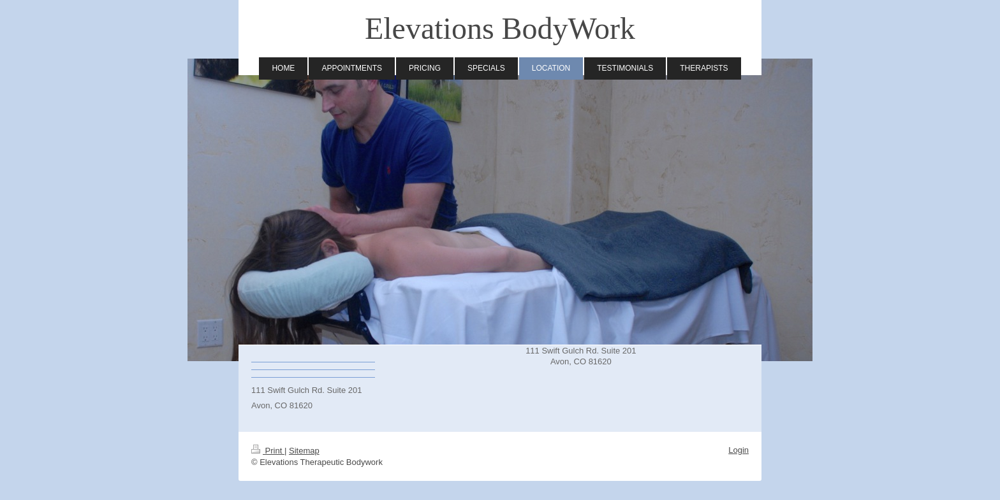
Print (267, 450)
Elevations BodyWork (500, 28)
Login (738, 450)
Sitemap (304, 450)
